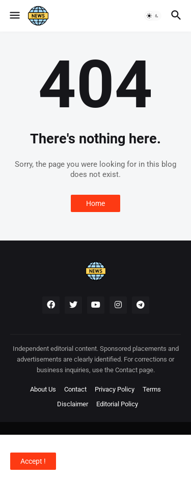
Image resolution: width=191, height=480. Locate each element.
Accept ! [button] (33, 461)
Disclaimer (72, 404)
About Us (43, 389)
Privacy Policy (114, 389)
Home (95, 203)
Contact (75, 389)
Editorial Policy (117, 404)
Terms (152, 389)
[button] (14, 15)
